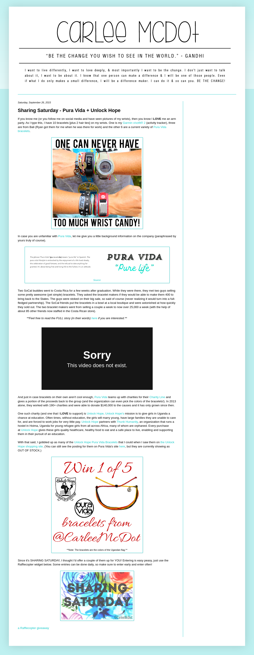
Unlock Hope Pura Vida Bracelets (96, 442)
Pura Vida (64, 236)
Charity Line (157, 397)
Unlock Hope (95, 413)
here (94, 318)
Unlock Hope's (114, 413)
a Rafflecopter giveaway (33, 628)
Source (97, 280)
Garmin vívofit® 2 (134, 122)
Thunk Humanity (127, 421)
